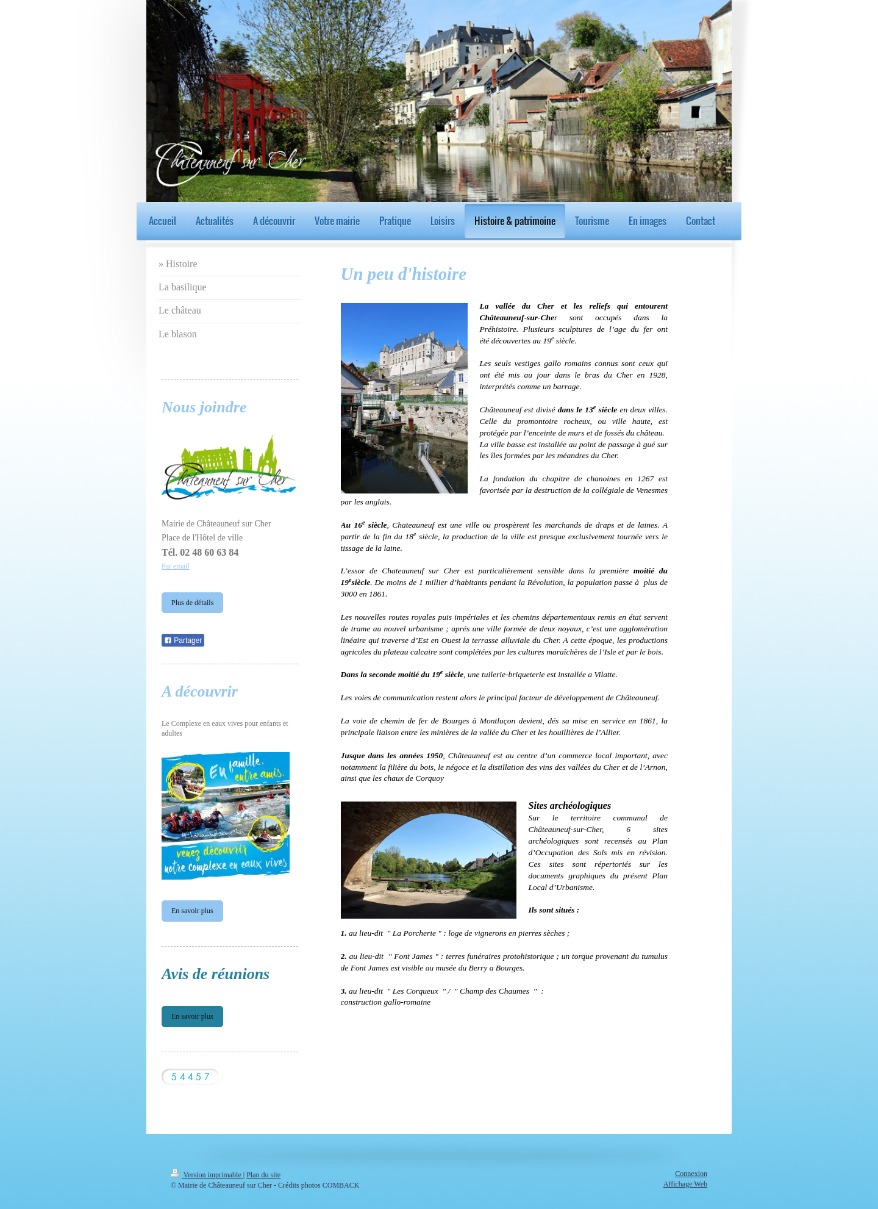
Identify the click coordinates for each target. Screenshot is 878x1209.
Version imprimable (207, 1175)
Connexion (691, 1173)
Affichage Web (685, 1184)
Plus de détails (192, 602)
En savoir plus (192, 910)
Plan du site (263, 1175)
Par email (176, 566)
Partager (183, 640)
